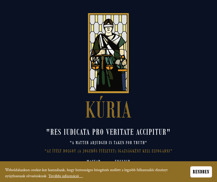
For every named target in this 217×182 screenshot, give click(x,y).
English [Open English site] (122, 162)
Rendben (201, 173)
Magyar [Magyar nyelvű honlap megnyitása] (94, 162)
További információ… (65, 177)
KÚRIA (108, 108)
